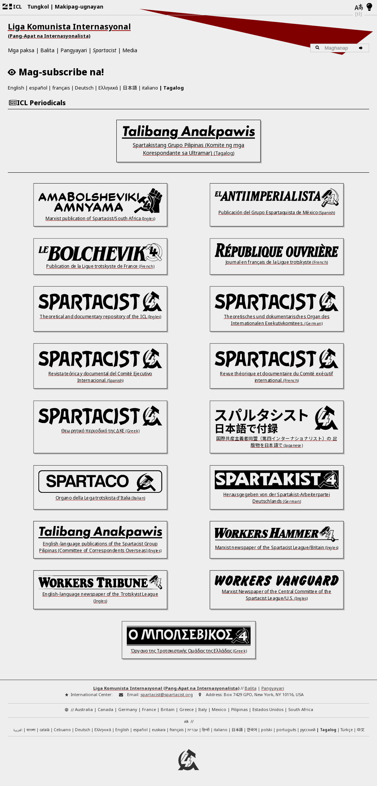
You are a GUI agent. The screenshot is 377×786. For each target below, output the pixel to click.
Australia (84, 709)
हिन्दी (206, 729)
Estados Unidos (267, 709)
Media (129, 50)
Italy (202, 709)
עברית (193, 729)
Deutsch (84, 87)
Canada (105, 709)
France (149, 709)
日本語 (130, 87)
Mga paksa (21, 50)
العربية (17, 730)
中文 (360, 729)
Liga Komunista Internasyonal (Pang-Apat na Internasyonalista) (166, 688)
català (45, 729)
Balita (47, 50)
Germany (127, 709)
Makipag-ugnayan (79, 6)
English (16, 87)
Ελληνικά (108, 87)
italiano (150, 87)
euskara (159, 729)
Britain (168, 709)
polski (266, 729)
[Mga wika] (358, 7)
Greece (186, 709)
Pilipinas (239, 709)
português (286, 729)
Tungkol (38, 6)
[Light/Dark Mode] (369, 7)
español (38, 87)
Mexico (219, 709)
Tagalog (173, 87)
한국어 (252, 729)
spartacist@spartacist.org (167, 694)
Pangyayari (73, 50)
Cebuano (62, 729)
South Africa (300, 709)
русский (307, 729)
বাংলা (30, 730)
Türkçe (346, 729)
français (61, 87)
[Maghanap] (362, 48)
